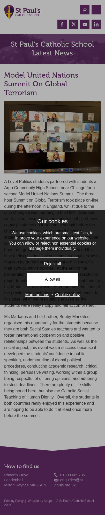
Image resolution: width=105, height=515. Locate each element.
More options (37, 295)
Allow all (52, 279)
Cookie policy (67, 295)
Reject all (52, 264)
